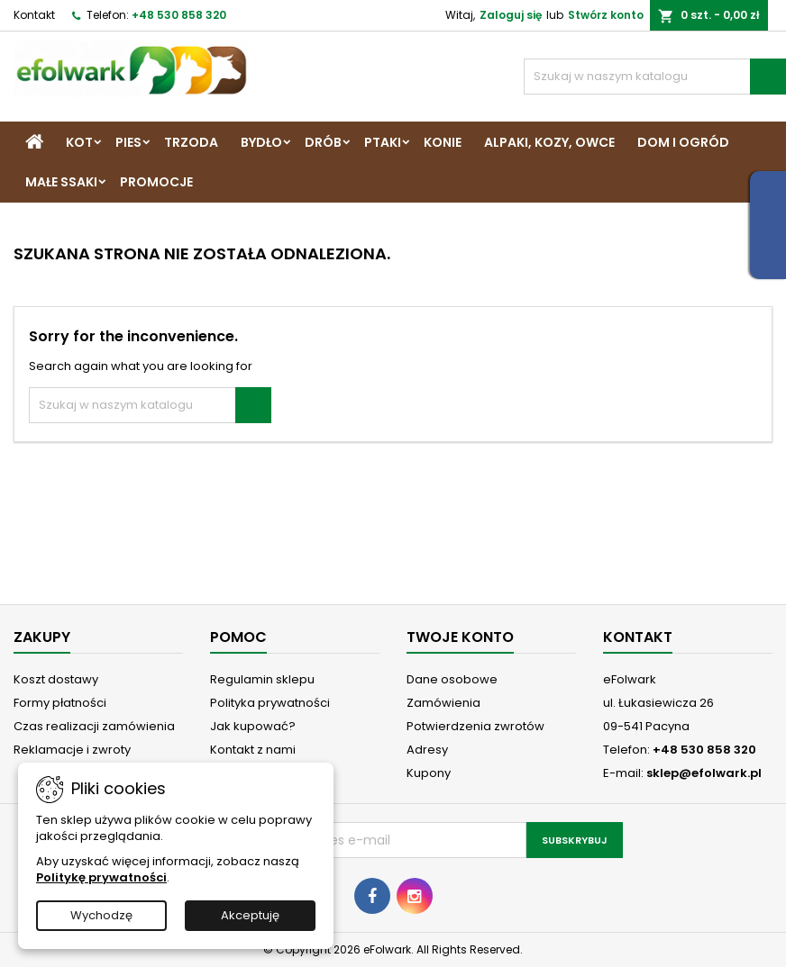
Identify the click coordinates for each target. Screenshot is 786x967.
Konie (443, 142)
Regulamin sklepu (262, 679)
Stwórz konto (606, 15)
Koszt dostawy (56, 679)
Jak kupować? (253, 726)
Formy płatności (60, 702)
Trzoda (191, 142)
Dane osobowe (452, 679)
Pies (128, 142)
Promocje (156, 182)
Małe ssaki (61, 182)
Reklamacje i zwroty (72, 749)
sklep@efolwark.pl (704, 773)
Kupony (429, 773)
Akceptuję (250, 915)
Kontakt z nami (253, 749)
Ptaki (382, 142)
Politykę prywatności (101, 877)
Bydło (261, 142)
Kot (79, 142)
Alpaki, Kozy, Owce (549, 142)
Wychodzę (101, 915)
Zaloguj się (511, 15)
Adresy (427, 749)
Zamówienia (443, 702)
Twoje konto (460, 637)
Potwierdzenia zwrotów (475, 726)
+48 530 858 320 (179, 15)
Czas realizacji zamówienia (94, 726)
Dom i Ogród (683, 142)
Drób (323, 142)
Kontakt (34, 15)
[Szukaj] (655, 77)
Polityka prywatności (270, 702)
